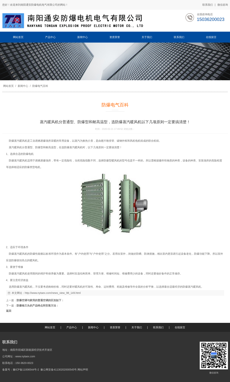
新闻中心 (23, 85)
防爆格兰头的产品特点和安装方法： (38, 305)
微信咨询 (222, 5)
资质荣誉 (115, 327)
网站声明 (82, 369)
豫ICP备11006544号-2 (26, 369)
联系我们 (207, 4)
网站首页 (8, 85)
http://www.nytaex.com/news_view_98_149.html (53, 292)
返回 (8, 310)
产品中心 (71, 327)
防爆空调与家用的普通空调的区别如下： (40, 300)
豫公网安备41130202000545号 (58, 369)
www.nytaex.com (25, 356)
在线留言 (180, 327)
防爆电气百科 (40, 85)
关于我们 (136, 327)
